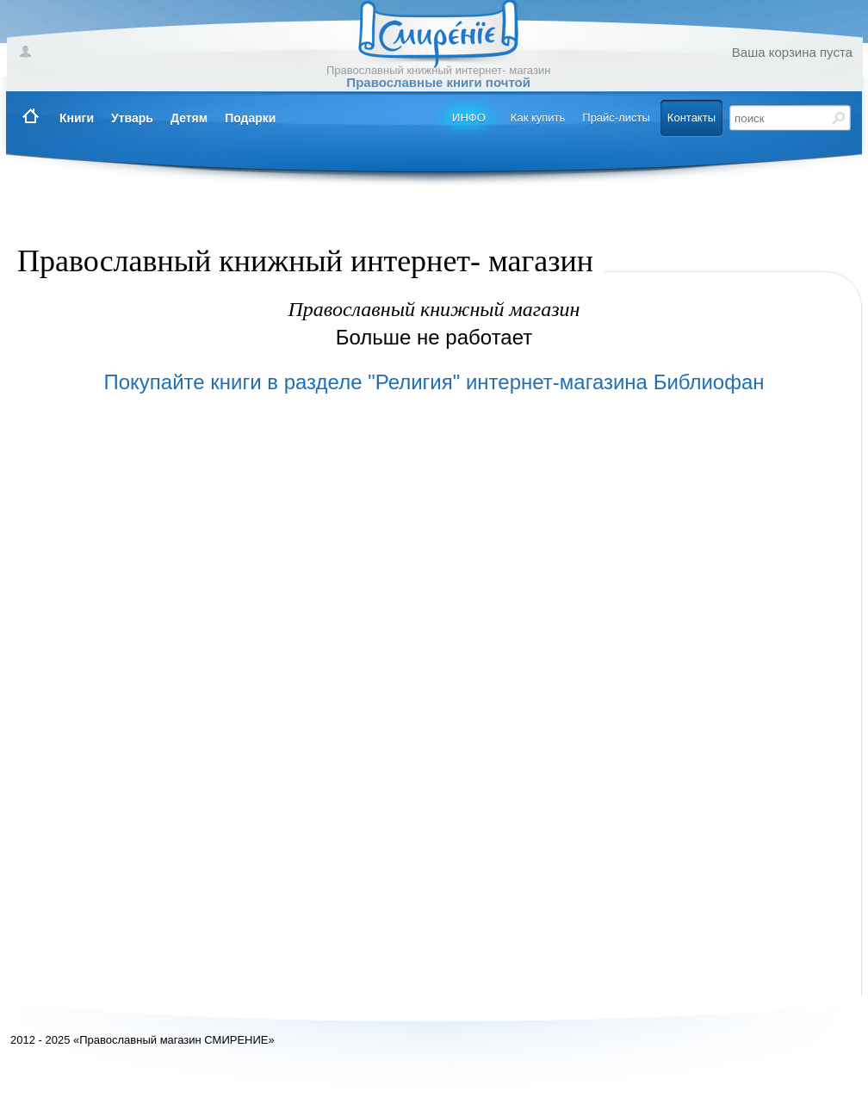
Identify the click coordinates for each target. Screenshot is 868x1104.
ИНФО (469, 117)
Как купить (538, 117)
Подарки (250, 118)
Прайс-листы (616, 117)
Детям (189, 118)
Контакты (691, 117)
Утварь (132, 118)
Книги (76, 118)
